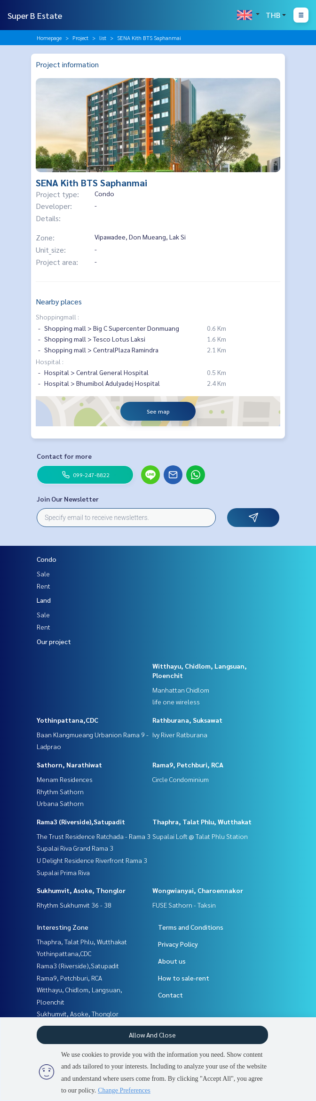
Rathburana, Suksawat (187, 720)
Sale (43, 573)
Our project (54, 641)
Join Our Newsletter (68, 499)
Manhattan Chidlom (180, 690)
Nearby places (59, 301)
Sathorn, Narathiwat (69, 764)
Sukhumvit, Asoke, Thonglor (81, 890)
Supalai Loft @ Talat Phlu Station (200, 836)
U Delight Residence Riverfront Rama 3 (92, 860)
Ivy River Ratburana (179, 734)
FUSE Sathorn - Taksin (184, 905)
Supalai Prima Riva (63, 872)
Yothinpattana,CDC (67, 720)
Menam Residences (65, 779)
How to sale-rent (183, 977)
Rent (43, 586)
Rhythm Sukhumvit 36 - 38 (74, 905)
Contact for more (64, 456)
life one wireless (176, 701)
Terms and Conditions (190, 927)
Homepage (49, 37)
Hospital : (49, 361)
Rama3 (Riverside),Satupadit (81, 821)
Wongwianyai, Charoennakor (197, 890)
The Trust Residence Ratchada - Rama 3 (93, 836)
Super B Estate (35, 15)
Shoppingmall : (57, 316)
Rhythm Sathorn (60, 791)
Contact (170, 994)
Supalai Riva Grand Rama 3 (75, 848)
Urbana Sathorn (60, 803)
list (102, 37)
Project (80, 37)
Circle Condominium (180, 779)
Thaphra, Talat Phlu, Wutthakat (202, 821)
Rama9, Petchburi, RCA (187, 764)
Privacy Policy (178, 944)
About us (172, 961)
